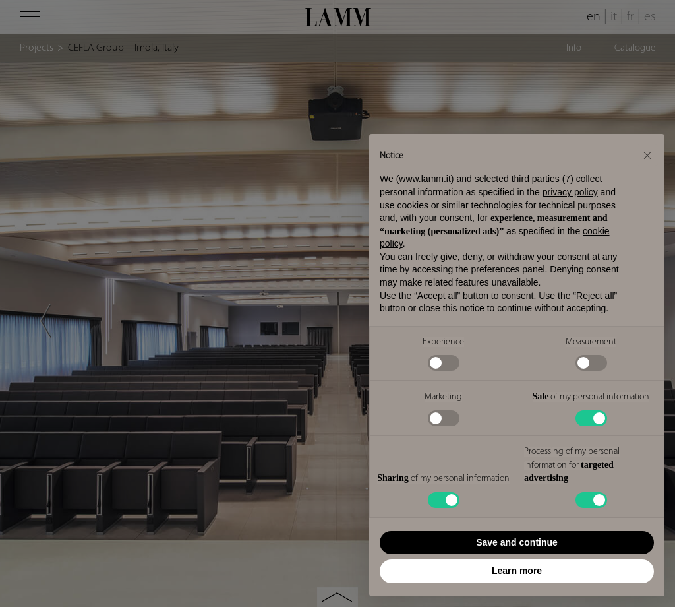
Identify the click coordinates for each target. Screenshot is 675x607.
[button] (647, 155)
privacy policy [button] (570, 192)
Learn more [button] (517, 570)
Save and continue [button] (517, 542)
